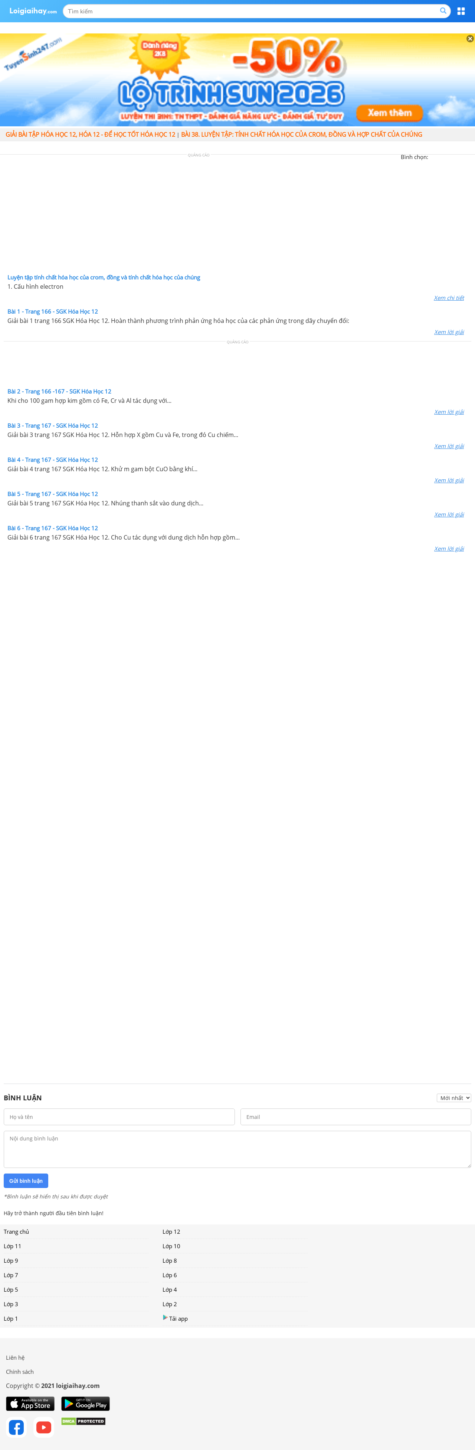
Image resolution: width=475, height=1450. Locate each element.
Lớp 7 (11, 1275)
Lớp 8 (170, 1260)
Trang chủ (16, 1231)
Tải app (175, 1318)
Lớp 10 (171, 1246)
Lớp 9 (11, 1260)
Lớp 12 (171, 1231)
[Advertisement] (237, 216)
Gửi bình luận (26, 1181)
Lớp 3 (11, 1304)
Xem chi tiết (449, 297)
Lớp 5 (11, 1289)
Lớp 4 (170, 1289)
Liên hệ (15, 1357)
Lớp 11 (13, 1246)
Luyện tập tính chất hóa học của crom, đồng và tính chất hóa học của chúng (103, 277)
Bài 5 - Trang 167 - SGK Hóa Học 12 (52, 494)
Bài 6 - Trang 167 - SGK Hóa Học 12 (52, 528)
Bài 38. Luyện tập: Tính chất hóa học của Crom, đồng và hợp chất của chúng (301, 134)
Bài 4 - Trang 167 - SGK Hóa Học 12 (52, 459)
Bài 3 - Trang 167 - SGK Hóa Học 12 (52, 425)
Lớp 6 (170, 1275)
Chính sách (20, 1371)
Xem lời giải (449, 332)
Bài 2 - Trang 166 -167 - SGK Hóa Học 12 (59, 391)
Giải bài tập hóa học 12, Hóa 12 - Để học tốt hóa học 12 (90, 134)
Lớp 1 (11, 1318)
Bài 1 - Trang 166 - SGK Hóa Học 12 (52, 311)
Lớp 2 (170, 1304)
